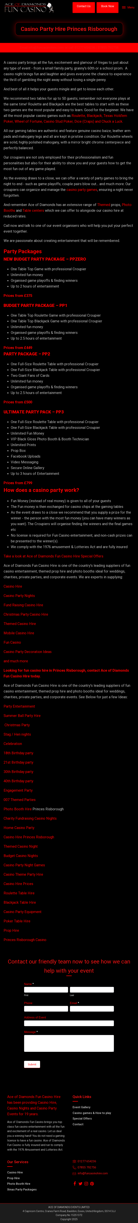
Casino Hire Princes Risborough (29, 837)
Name (29, 984)
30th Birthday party (18, 772)
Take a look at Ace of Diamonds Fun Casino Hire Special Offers (53, 556)
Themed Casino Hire (20, 624)
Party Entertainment (20, 706)
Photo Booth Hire (18, 809)
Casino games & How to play (92, 1113)
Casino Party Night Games (24, 865)
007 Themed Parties (20, 800)
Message (31, 1032)
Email (74, 1003)
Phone (28, 1003)
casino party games (81, 189)
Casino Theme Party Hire (23, 874)
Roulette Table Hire (19, 893)
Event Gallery (81, 1107)
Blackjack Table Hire (20, 902)
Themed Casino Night (21, 846)
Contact (78, 1124)
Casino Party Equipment (23, 912)
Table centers (33, 210)
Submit (32, 1064)
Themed (103, 205)
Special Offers (82, 1118)
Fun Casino (12, 642)
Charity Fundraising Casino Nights (30, 818)
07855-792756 (108, 47)
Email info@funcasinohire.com (42, 47)
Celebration (13, 744)
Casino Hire (13, 586)
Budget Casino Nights (21, 856)
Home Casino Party (19, 828)
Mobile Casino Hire (19, 633)
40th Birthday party (18, 781)
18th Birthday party (18, 753)
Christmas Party (17, 725)
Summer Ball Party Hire (23, 716)
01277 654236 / (86, 47)
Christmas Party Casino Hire (26, 614)
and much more (16, 661)
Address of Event (35, 1017)
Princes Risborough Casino (25, 940)
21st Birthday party (18, 762)
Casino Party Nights (19, 596)
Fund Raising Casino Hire (23, 605)
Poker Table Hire (17, 921)
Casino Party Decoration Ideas (28, 652)
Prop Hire (11, 930)
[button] (84, 7)
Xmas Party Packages (22, 1189)
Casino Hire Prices (18, 884)
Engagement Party (18, 790)
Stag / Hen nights (17, 734)
